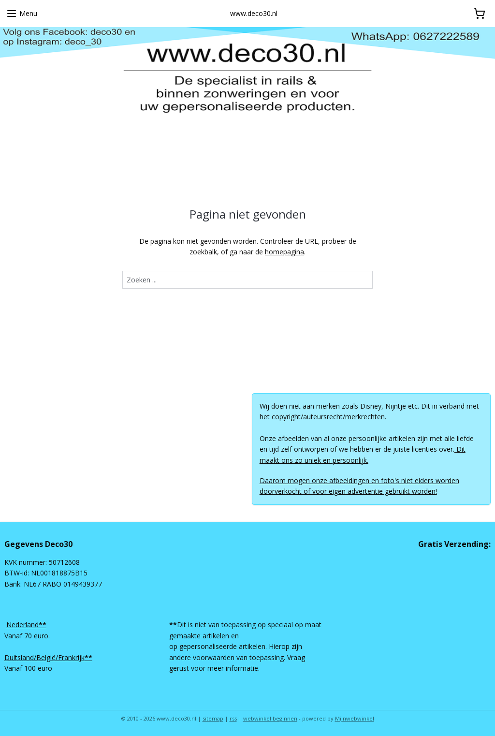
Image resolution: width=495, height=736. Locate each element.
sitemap (213, 718)
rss (233, 718)
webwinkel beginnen (270, 718)
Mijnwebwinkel (354, 718)
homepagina (284, 251)
